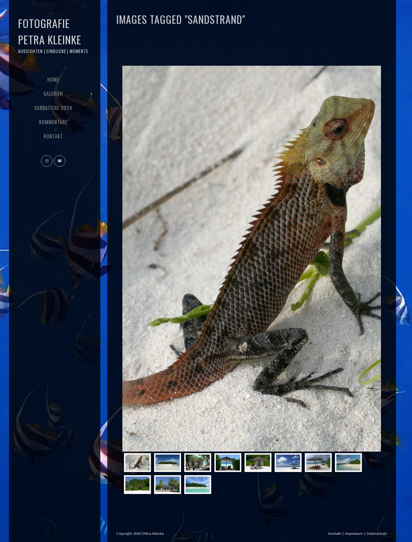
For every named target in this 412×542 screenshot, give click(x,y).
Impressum (354, 533)
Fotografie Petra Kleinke (53, 35)
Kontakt (335, 533)
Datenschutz (377, 533)
